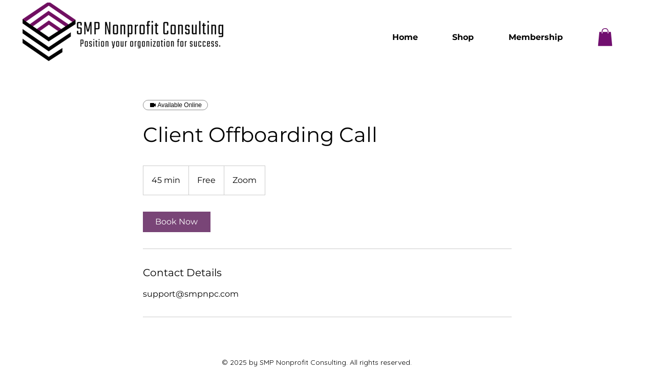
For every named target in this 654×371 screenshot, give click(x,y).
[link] (176, 222)
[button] (605, 37)
